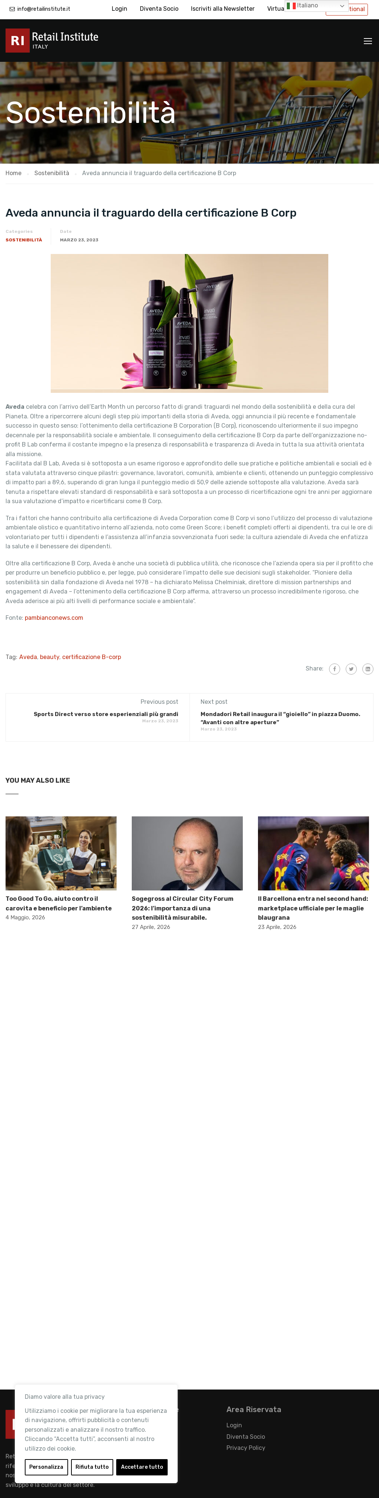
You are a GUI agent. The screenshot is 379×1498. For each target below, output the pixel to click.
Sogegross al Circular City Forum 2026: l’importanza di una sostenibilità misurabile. (183, 908)
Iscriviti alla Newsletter (223, 8)
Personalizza (46, 1467)
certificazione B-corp (91, 657)
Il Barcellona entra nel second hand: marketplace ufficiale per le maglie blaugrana (313, 908)
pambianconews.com (55, 617)
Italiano (302, 5)
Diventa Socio (159, 8)
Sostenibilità (24, 240)
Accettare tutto (142, 1467)
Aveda (28, 657)
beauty (49, 657)
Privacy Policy (246, 1447)
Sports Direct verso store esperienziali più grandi (106, 714)
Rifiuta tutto (92, 1467)
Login (119, 8)
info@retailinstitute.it (43, 9)
